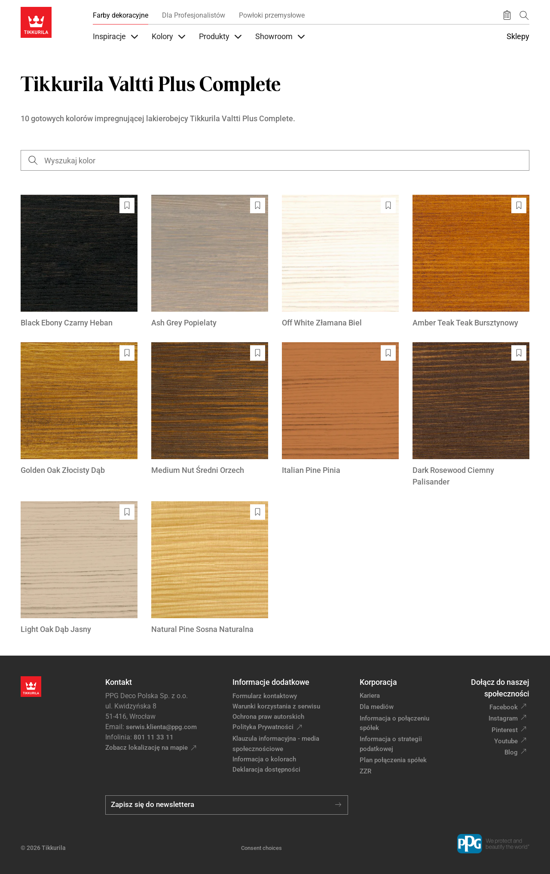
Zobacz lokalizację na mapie (146, 747)
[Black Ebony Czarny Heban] (79, 261)
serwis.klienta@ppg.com (161, 727)
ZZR (365, 771)
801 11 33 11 (154, 737)
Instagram (503, 718)
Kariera (370, 695)
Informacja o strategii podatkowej (391, 744)
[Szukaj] (524, 15)
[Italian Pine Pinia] (340, 409)
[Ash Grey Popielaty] (209, 261)
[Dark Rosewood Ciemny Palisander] (470, 415)
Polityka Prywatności (262, 727)
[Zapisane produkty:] (507, 15)
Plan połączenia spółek (393, 760)
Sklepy (518, 36)
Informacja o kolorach (264, 759)
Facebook (503, 707)
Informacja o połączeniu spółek (394, 723)
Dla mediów (377, 707)
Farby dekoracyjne (120, 15)
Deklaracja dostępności (266, 769)
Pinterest (505, 730)
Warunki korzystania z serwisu (276, 706)
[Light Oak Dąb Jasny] (79, 568)
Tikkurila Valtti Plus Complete (241, 118)
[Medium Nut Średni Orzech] (209, 409)
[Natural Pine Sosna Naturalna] (209, 568)
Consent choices (261, 848)
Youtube (506, 741)
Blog (511, 752)
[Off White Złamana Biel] (340, 261)
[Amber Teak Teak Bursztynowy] (470, 261)
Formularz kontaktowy (264, 696)
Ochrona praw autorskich (268, 717)
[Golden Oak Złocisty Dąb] (79, 409)
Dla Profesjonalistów (193, 15)
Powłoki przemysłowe (272, 15)
